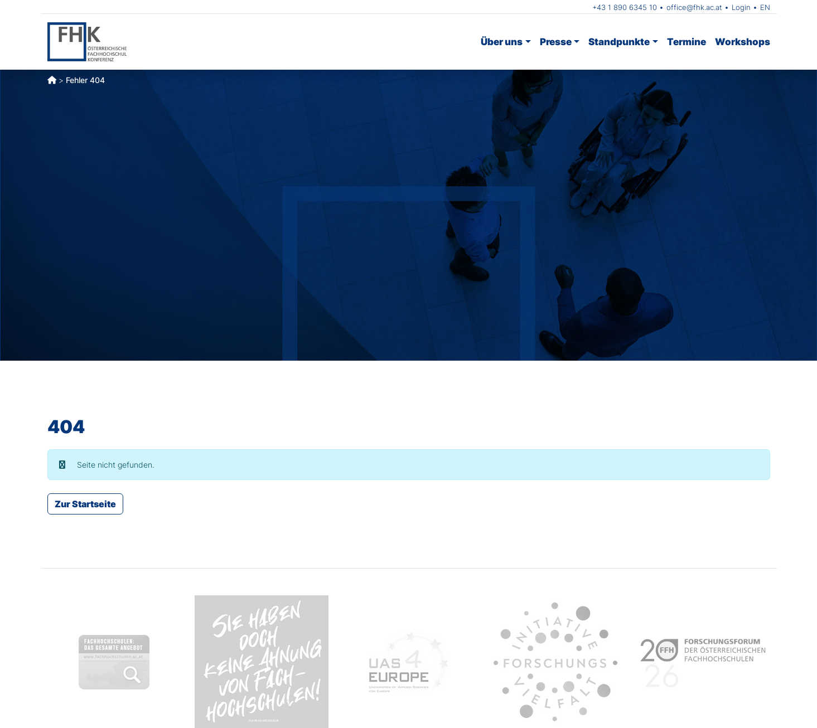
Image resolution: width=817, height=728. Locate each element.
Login (741, 7)
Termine (686, 41)
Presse (556, 41)
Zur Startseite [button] (85, 503)
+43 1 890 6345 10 (624, 7)
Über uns (502, 41)
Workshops (742, 41)
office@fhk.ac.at (694, 7)
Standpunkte (619, 41)
